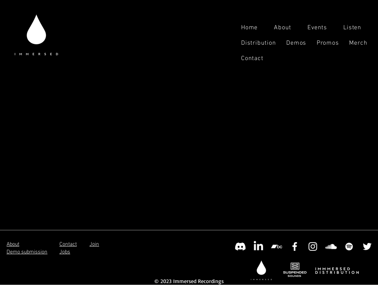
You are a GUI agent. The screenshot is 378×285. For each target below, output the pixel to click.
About (13, 244)
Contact (68, 244)
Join (94, 244)
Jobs (64, 252)
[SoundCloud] (331, 246)
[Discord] (240, 246)
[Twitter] (367, 246)
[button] (357, 27)
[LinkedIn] (258, 246)
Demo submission (27, 252)
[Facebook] (294, 246)
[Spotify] (349, 246)
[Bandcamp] (276, 246)
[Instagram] (313, 246)
